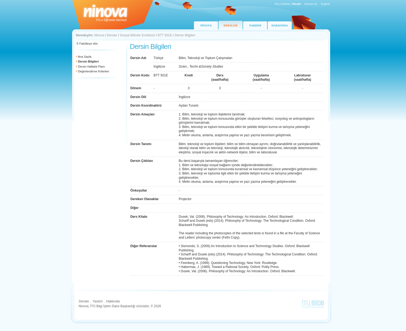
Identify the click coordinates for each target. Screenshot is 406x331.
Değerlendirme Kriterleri (93, 71)
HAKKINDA (279, 25)
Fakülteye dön (88, 43)
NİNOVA (206, 25)
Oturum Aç (310, 3)
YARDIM (255, 25)
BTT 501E (165, 35)
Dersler (112, 35)
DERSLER (230, 25)
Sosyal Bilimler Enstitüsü (137, 35)
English (325, 3)
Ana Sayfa (84, 56)
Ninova (99, 35)
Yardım (98, 301)
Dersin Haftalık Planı (91, 66)
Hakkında (113, 301)
